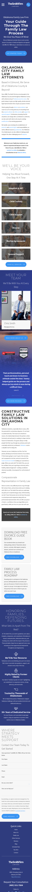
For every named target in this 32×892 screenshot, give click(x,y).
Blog (16, 844)
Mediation (23, 445)
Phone (3, 771)
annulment (23, 107)
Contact (16, 852)
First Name (4, 759)
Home (16, 829)
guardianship (18, 129)
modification (5, 121)
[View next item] (23, 332)
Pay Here (16, 850)
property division (8, 112)
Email (3, 777)
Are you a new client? (7, 782)
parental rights (13, 127)
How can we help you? (7, 788)
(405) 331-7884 (16, 885)
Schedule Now (16, 847)
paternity (4, 127)
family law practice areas (20, 99)
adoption (24, 134)
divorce (16, 107)
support (26, 112)
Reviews (16, 841)
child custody (18, 112)
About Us (15, 832)
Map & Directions (15, 877)
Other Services (16, 838)
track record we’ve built (8, 461)
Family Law (16, 835)
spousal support (6, 114)
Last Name (4, 765)
